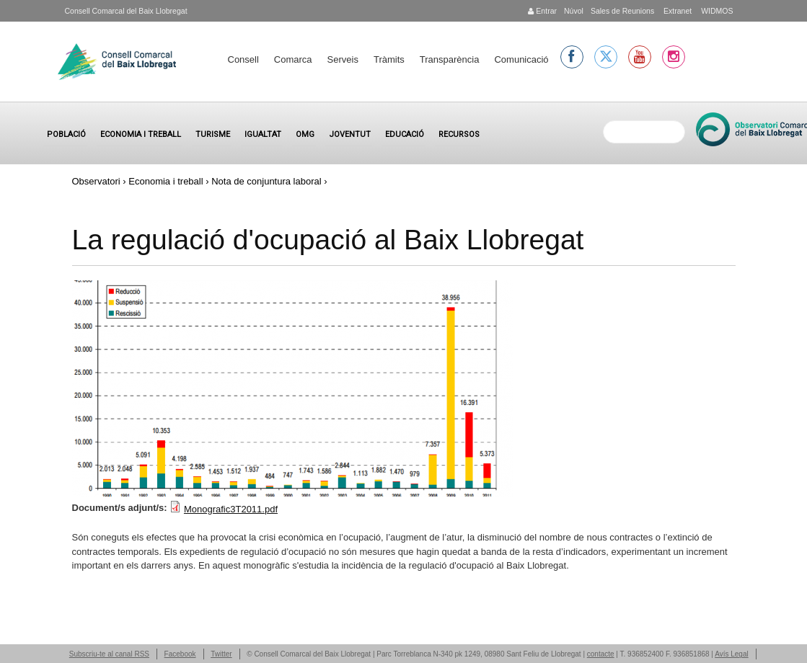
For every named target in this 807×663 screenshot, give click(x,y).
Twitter (221, 654)
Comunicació (521, 59)
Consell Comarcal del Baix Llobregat (126, 10)
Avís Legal (732, 654)
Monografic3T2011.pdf (231, 509)
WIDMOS (716, 10)
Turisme (212, 134)
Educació (404, 134)
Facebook (180, 654)
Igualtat (262, 134)
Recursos (459, 134)
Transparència (450, 59)
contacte (600, 654)
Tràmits (389, 59)
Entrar (542, 10)
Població (66, 134)
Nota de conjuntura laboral (266, 181)
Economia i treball (140, 134)
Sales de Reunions (622, 10)
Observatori (96, 181)
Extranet (676, 10)
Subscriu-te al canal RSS (109, 654)
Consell (243, 59)
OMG (305, 134)
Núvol (573, 10)
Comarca (293, 59)
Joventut (350, 134)
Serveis (342, 59)
